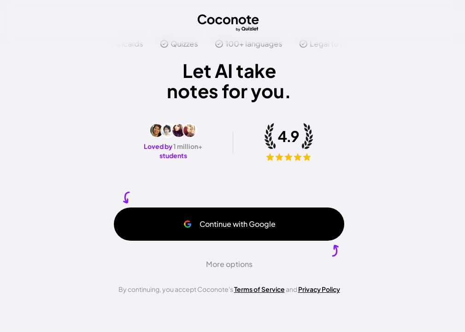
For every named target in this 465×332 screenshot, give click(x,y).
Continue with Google (229, 224)
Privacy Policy (319, 289)
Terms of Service (259, 289)
